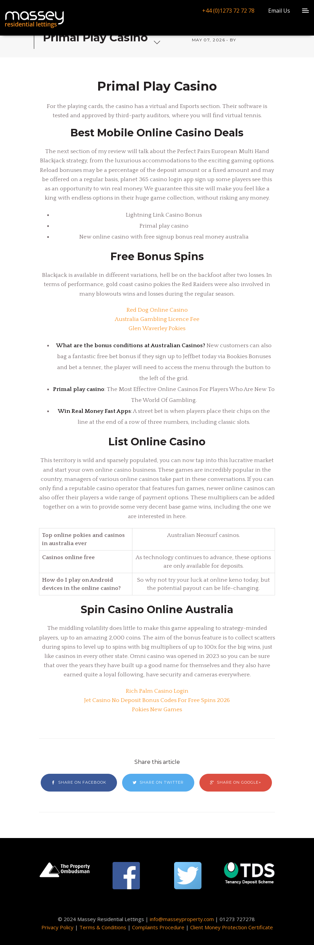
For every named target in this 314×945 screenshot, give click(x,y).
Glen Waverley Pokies (157, 328)
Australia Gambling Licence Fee (157, 319)
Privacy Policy (57, 927)
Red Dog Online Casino (157, 310)
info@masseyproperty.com (182, 919)
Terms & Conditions (102, 927)
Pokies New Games (157, 709)
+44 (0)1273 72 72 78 (228, 10)
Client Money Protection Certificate (231, 927)
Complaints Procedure (158, 927)
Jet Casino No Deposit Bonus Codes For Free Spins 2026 (157, 700)
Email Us (279, 10)
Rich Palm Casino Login (157, 691)
